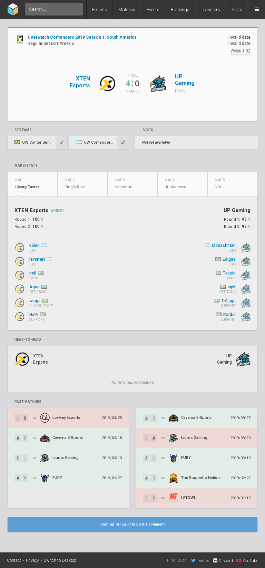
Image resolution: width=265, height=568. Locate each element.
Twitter (200, 560)
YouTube (247, 560)
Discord (223, 561)
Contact (14, 560)
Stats (237, 9)
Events (153, 9)
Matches (126, 9)
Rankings (180, 9)
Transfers (210, 9)
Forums (99, 9)
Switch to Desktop (60, 560)
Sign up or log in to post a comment (132, 524)
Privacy (32, 560)
